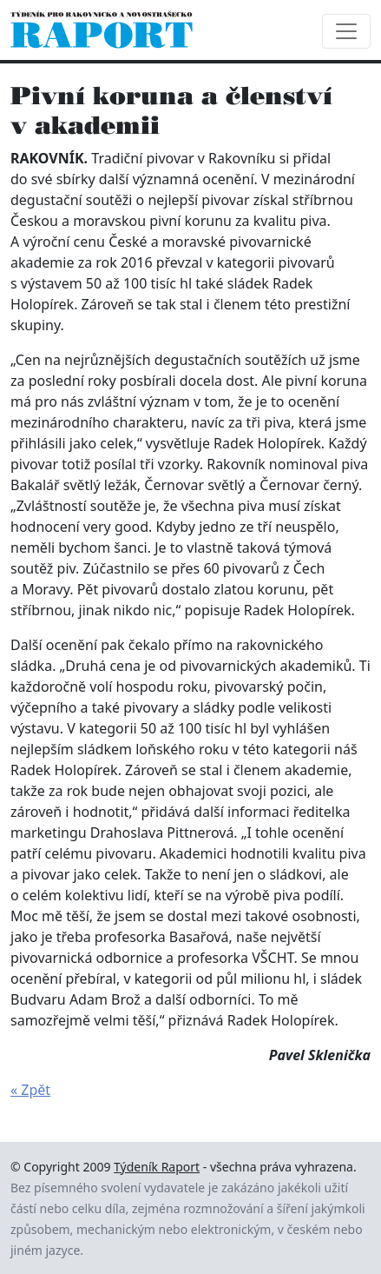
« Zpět (30, 1089)
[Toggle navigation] (346, 31)
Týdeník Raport (157, 1166)
